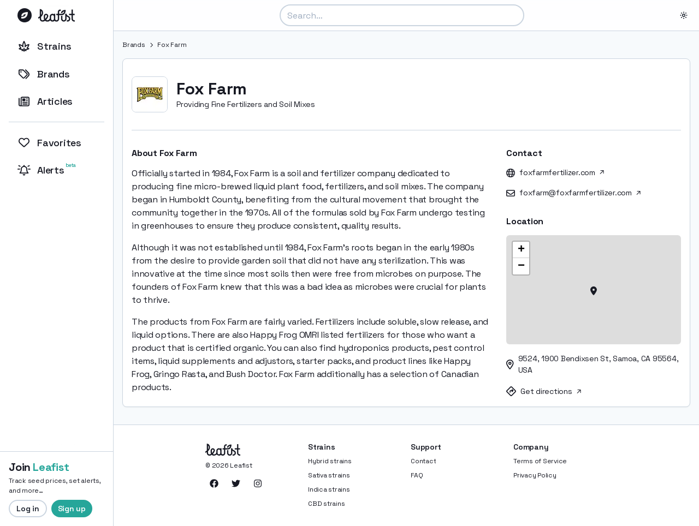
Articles (45, 101)
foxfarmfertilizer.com (561, 172)
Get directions (550, 391)
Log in (27, 508)
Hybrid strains (330, 461)
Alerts (47, 169)
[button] (593, 289)
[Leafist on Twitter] (236, 483)
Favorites (49, 142)
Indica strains (329, 489)
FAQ (417, 475)
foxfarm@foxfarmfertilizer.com (580, 193)
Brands (43, 74)
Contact (423, 461)
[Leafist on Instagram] (257, 483)
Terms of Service (540, 461)
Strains (44, 46)
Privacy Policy (534, 475)
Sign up (72, 508)
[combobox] (402, 15)
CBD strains (326, 503)
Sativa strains (329, 475)
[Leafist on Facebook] (214, 483)
